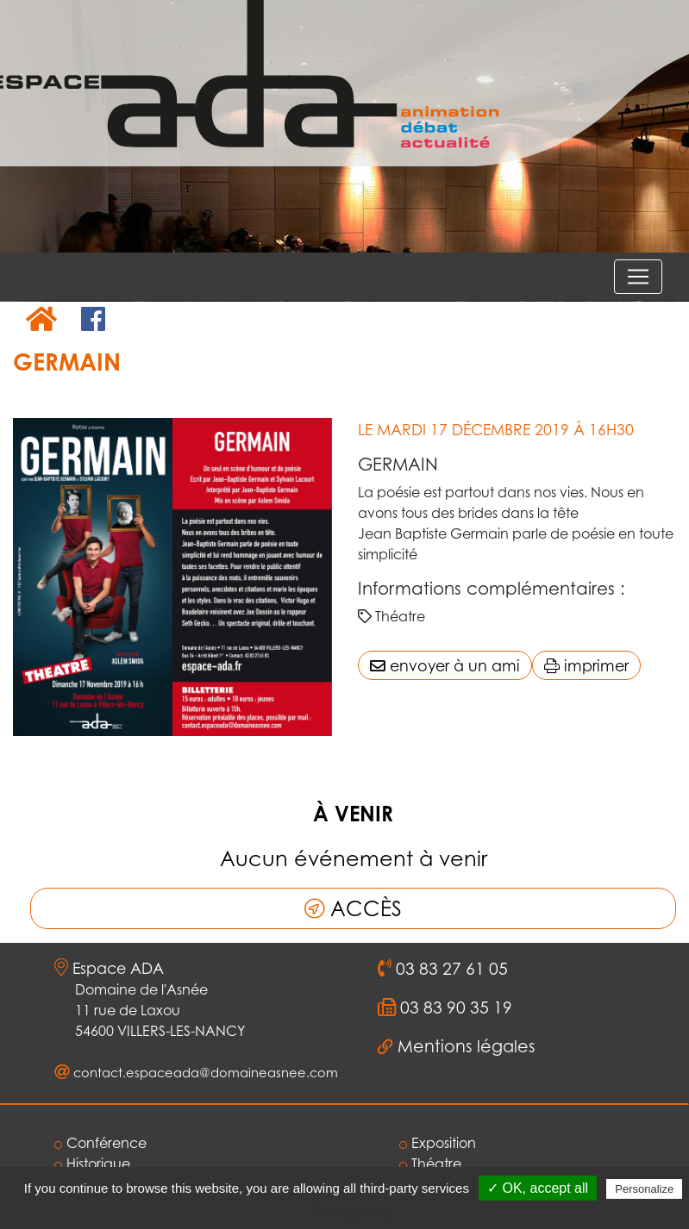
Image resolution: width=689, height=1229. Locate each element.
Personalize (644, 1188)
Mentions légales (467, 1046)
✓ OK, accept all (537, 1188)
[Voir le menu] (638, 276)
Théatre (430, 1163)
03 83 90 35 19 (454, 1007)
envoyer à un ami (445, 665)
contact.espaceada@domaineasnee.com (205, 1072)
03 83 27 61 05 (449, 968)
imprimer (586, 665)
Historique (92, 1163)
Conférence (100, 1142)
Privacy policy (353, 1211)
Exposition (437, 1142)
